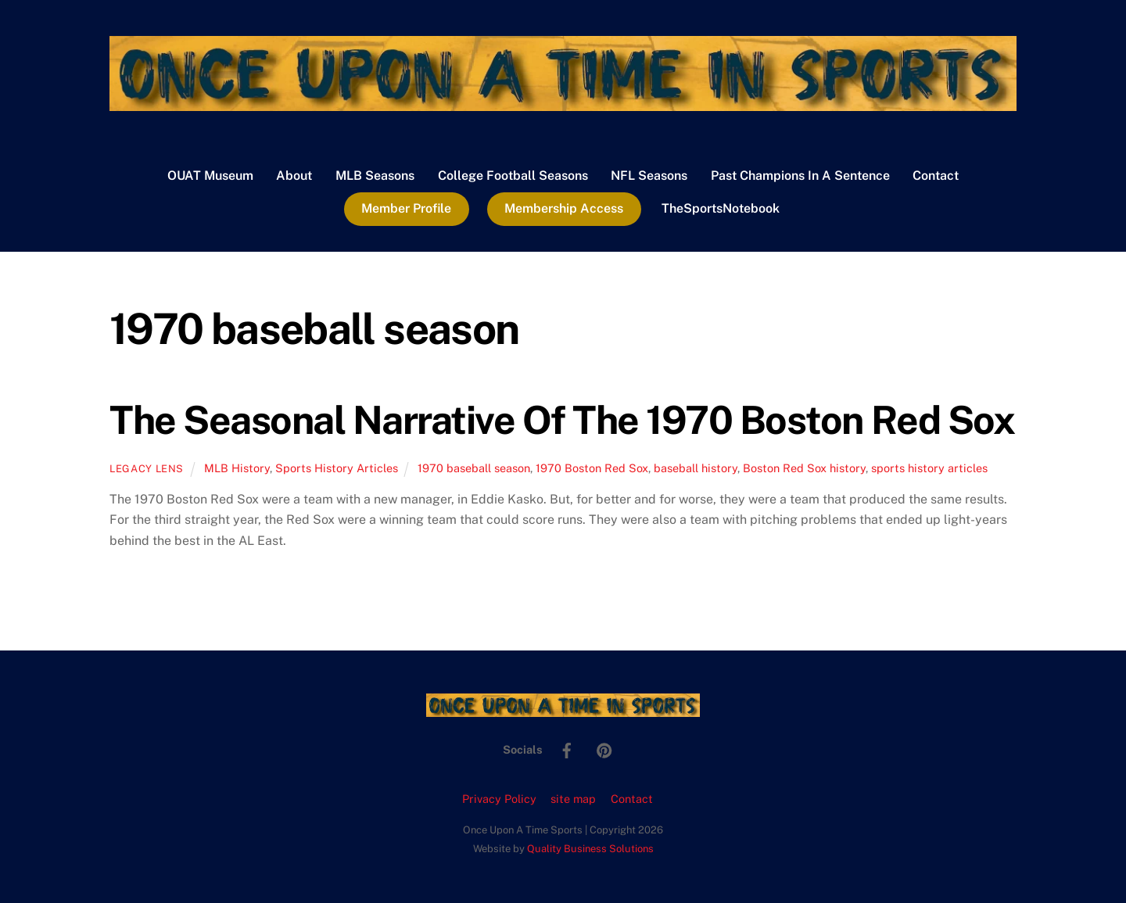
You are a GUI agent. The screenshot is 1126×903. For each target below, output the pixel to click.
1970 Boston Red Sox (592, 468)
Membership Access (563, 208)
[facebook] (567, 748)
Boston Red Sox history (804, 468)
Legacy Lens (146, 469)
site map (573, 798)
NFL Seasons (649, 175)
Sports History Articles (336, 468)
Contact (936, 175)
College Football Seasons (513, 175)
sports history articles (929, 468)
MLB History (237, 468)
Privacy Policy (499, 798)
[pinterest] (604, 748)
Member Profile (406, 208)
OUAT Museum (210, 175)
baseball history (695, 468)
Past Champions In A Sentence (800, 175)
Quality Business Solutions (590, 849)
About (294, 175)
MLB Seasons (374, 175)
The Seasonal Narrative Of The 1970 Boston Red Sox (561, 420)
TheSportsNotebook (721, 208)
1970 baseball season (474, 468)
